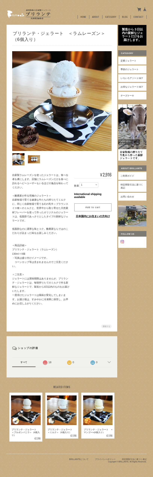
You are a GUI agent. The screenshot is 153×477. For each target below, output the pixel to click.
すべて (23, 361)
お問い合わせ (129, 204)
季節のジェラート (132, 72)
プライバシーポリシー (105, 458)
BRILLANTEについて (79, 458)
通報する (106, 325)
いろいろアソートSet (133, 82)
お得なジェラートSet (133, 94)
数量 (76, 184)
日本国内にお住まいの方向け (92, 215)
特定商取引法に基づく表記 (133, 193)
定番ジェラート (131, 63)
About (95, 16)
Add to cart (92, 206)
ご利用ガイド (129, 183)
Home (83, 16)
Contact (139, 16)
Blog (125, 16)
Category (110, 16)
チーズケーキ (129, 105)
